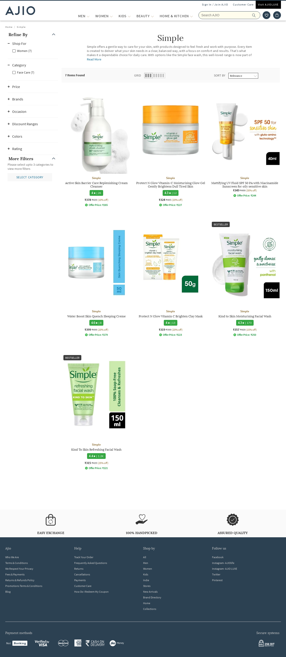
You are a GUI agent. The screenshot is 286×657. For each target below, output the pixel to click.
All (144, 557)
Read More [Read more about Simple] (94, 59)
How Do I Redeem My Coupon (91, 591)
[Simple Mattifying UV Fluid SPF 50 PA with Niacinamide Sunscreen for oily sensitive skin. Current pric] (245, 142)
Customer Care (243, 4)
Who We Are (12, 557)
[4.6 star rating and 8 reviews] (96, 323)
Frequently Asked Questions (90, 563)
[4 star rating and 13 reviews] (170, 323)
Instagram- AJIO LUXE (224, 568)
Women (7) (24, 51)
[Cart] (277, 15)
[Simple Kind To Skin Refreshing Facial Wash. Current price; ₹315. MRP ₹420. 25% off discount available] (96, 411)
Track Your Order (83, 557)
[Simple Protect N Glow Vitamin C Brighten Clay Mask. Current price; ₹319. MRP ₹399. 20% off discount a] (170, 278)
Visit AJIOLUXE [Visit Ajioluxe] (268, 4)
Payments (80, 580)
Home (8, 26)
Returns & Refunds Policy (19, 580)
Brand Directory (152, 597)
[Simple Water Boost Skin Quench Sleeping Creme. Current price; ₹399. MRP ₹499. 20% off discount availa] (96, 278)
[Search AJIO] (229, 15)
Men (145, 563)
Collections (149, 609)
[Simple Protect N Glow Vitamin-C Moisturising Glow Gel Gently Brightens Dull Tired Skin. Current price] (170, 147)
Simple (21, 26)
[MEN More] (88, 16)
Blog (8, 591)
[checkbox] (33, 50)
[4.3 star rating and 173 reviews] (244, 323)
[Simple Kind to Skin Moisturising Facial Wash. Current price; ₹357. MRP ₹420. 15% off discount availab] (245, 278)
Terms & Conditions (16, 563)
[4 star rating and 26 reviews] (96, 193)
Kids (145, 574)
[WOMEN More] (111, 16)
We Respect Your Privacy (19, 568)
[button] (32, 34)
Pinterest (217, 580)
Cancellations (82, 574)
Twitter (216, 574)
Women (147, 568)
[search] (256, 15)
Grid (137, 75)
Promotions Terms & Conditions (23, 586)
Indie (146, 580)
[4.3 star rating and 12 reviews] (170, 193)
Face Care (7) (25, 72)
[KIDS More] (129, 16)
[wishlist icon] (266, 15)
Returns (78, 568)
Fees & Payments (15, 574)
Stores (146, 586)
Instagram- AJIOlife (223, 563)
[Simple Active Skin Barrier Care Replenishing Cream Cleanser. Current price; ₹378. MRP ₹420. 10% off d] (96, 147)
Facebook (218, 557)
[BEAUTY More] (152, 16)
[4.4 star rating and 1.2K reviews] (96, 456)
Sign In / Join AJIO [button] (215, 4)
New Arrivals (150, 591)
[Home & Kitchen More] (191, 16)
